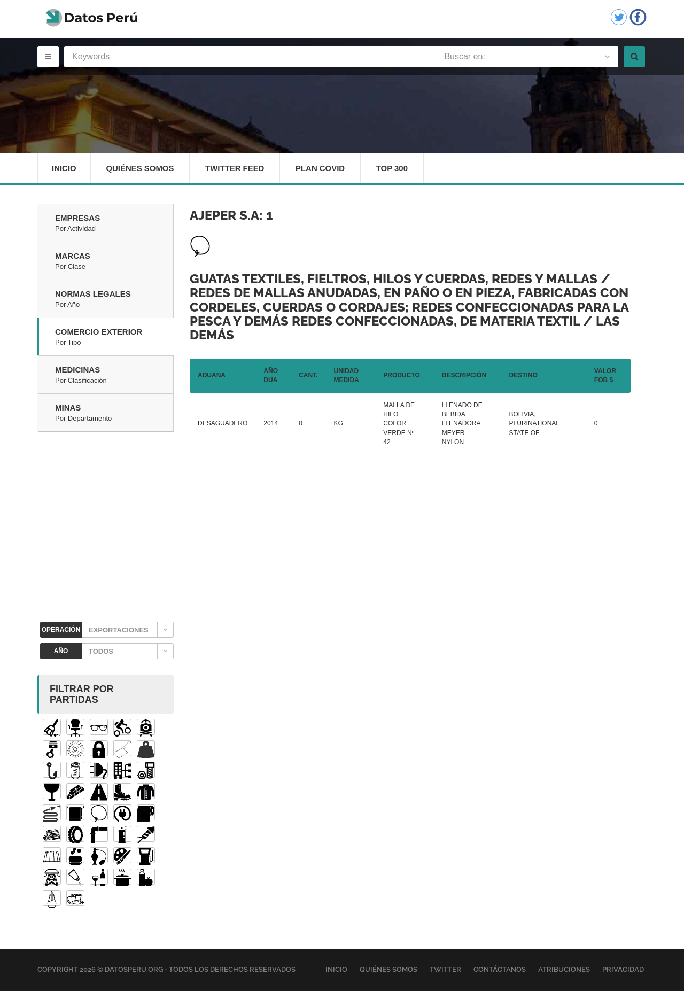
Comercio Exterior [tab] (114, 338)
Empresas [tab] (114, 224)
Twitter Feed (235, 168)
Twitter (445, 970)
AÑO (61, 651)
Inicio (64, 168)
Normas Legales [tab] (114, 300)
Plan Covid (321, 168)
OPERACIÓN (61, 630)
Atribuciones (564, 970)
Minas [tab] (114, 414)
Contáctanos (499, 970)
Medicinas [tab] (114, 376)
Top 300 (394, 168)
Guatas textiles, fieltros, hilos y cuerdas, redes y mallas (393, 279)
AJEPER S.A (224, 215)
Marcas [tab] (114, 262)
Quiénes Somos (140, 168)
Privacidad (623, 970)
